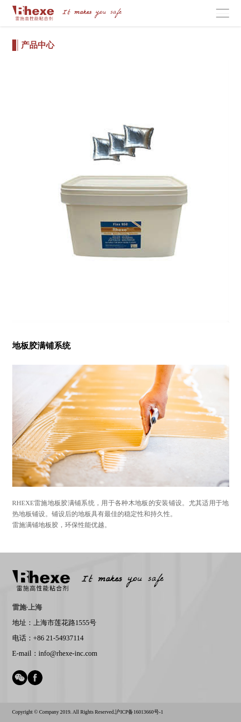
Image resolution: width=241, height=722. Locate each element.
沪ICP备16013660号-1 (139, 712)
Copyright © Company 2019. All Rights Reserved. (63, 712)
